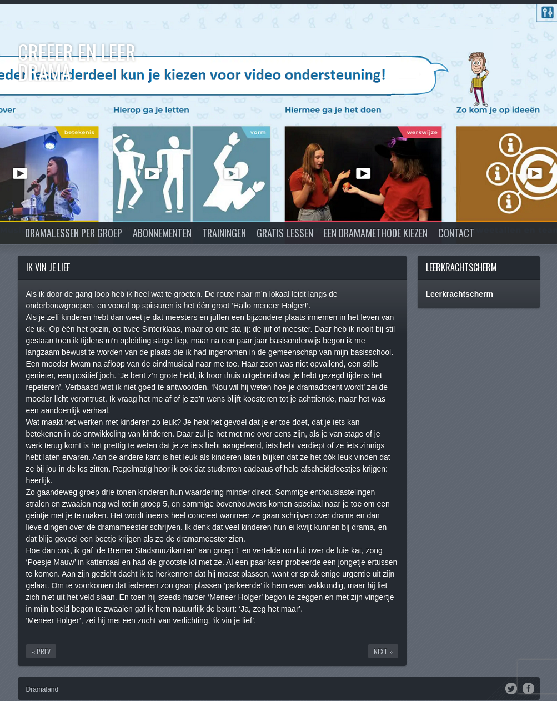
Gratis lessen (285, 233)
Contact (456, 233)
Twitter (511, 688)
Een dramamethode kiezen (376, 233)
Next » (383, 651)
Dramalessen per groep (73, 233)
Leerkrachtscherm (461, 267)
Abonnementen (162, 233)
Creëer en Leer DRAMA (77, 61)
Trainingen (224, 233)
